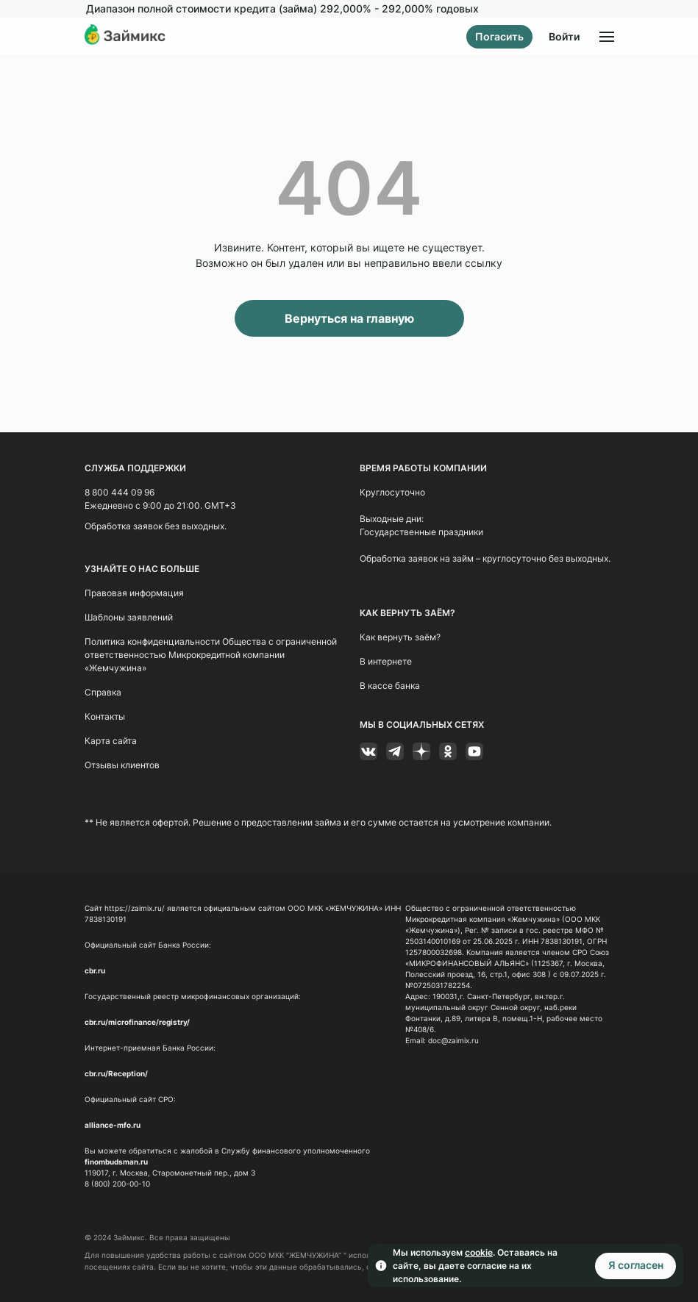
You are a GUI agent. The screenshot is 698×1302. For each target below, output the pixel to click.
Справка (103, 692)
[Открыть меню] (606, 37)
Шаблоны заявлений (129, 617)
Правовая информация (134, 592)
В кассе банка (390, 685)
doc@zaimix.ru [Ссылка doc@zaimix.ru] (453, 1040)
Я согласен (635, 1265)
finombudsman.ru (116, 1161)
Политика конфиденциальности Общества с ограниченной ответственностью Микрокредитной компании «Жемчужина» (211, 654)
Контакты (105, 716)
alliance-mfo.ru (112, 1124)
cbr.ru (95, 970)
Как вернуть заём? (400, 637)
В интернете (386, 661)
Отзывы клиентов (122, 764)
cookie (479, 1252)
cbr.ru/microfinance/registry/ (137, 1021)
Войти (564, 36)
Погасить (499, 36)
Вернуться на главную (349, 318)
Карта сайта (111, 740)
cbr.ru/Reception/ (116, 1073)
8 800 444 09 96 (119, 492)
